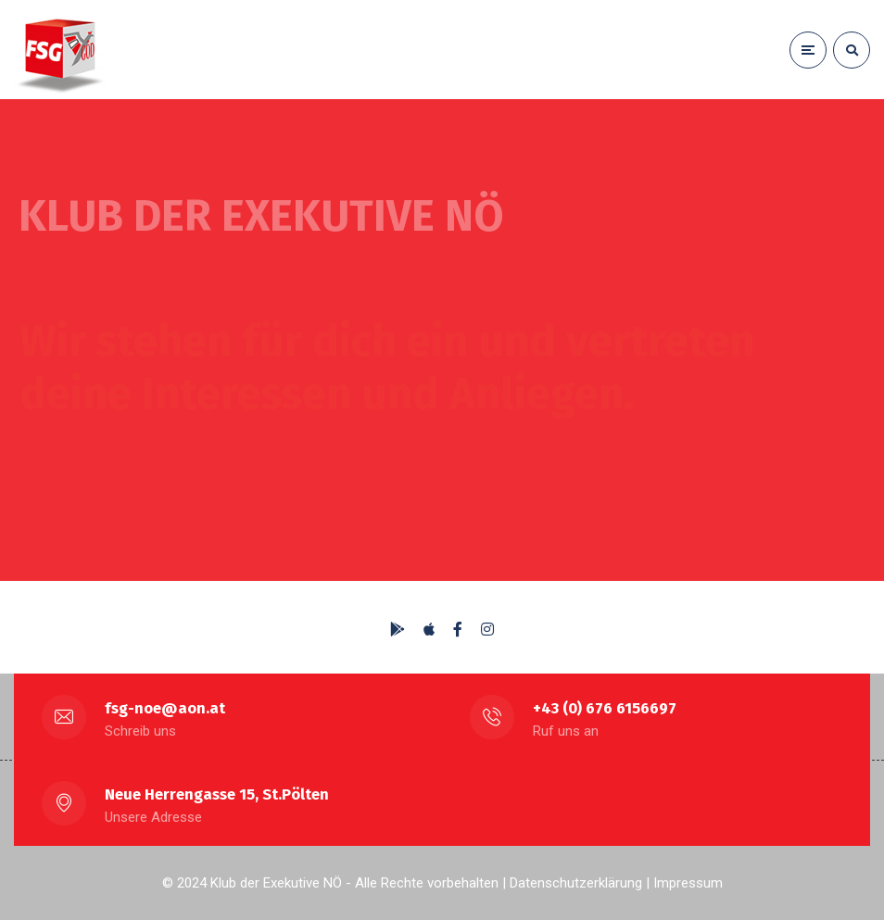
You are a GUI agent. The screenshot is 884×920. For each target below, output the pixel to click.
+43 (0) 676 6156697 (604, 708)
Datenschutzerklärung (576, 883)
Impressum (688, 883)
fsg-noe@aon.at (165, 708)
